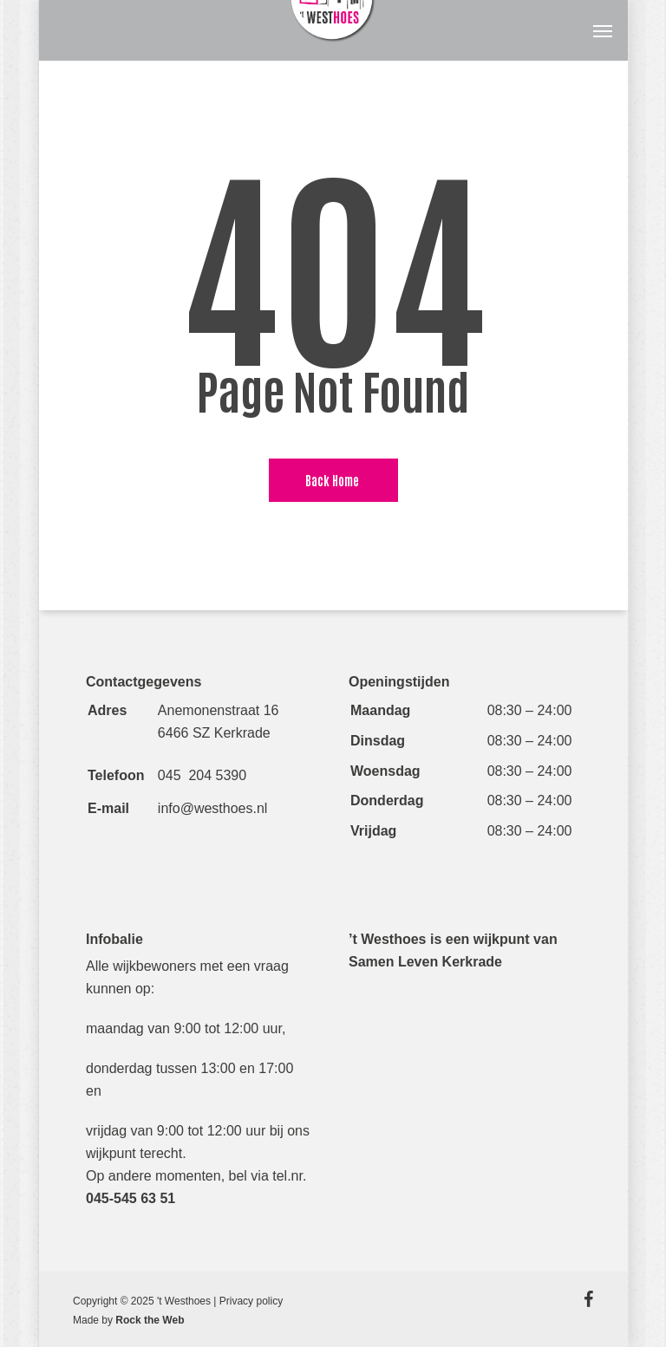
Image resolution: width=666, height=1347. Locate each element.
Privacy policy (251, 1301)
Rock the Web (149, 1320)
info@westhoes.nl (213, 808)
